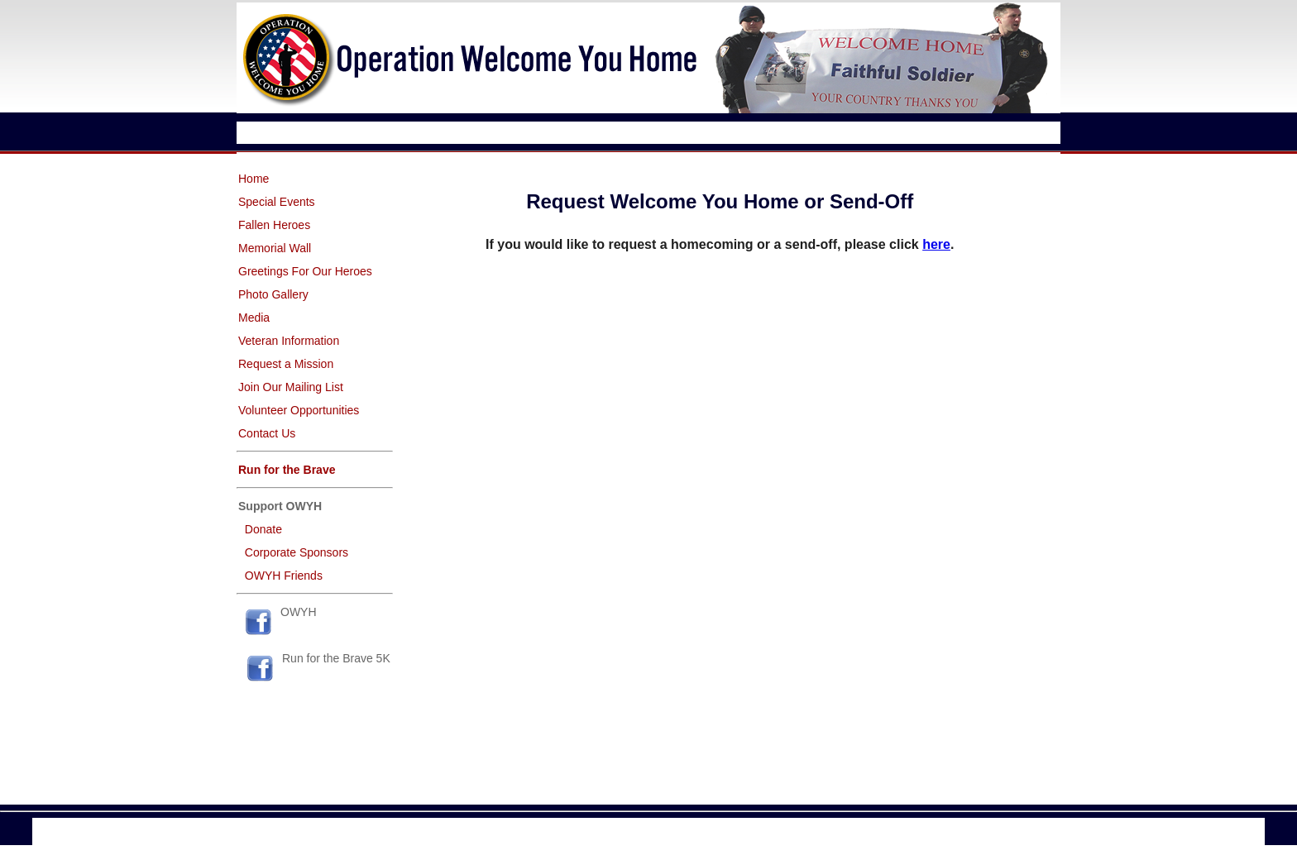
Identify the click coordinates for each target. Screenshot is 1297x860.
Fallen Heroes (274, 225)
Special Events (276, 201)
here (936, 244)
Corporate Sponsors (296, 552)
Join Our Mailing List (290, 387)
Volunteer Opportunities (298, 410)
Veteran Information (288, 340)
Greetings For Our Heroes (305, 271)
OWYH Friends (284, 575)
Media (254, 317)
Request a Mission (285, 363)
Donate (263, 529)
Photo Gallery (273, 294)
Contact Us (266, 433)
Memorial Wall (274, 248)
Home (253, 178)
